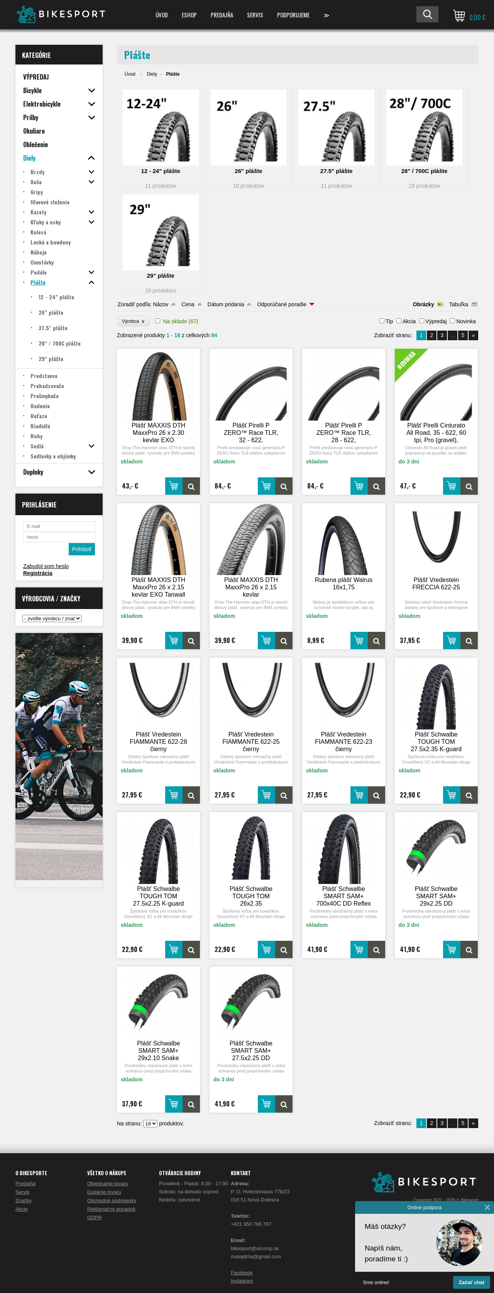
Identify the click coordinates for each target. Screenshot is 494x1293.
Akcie (21, 1209)
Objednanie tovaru (107, 1183)
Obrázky (423, 304)
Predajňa (222, 14)
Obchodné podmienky (111, 1200)
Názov (161, 304)
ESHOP (189, 14)
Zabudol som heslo (46, 566)
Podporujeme (293, 14)
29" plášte (160, 275)
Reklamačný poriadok (111, 1209)
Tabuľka (458, 304)
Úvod (162, 14)
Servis (255, 14)
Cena (187, 304)
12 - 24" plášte (160, 171)
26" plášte (248, 171)
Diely (152, 74)
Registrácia (37, 573)
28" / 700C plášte (424, 171)
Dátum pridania (226, 304)
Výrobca (133, 321)
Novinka (466, 321)
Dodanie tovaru (104, 1192)
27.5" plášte (336, 171)
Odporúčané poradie (281, 304)
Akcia (409, 321)
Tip (389, 321)
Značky (23, 1200)
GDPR (94, 1217)
